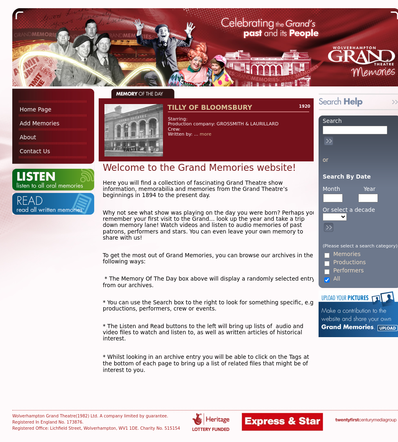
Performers (348, 270)
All (336, 279)
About (28, 137)
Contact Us (35, 151)
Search (332, 121)
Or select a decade (349, 210)
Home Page (35, 109)
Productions (349, 262)
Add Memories (39, 123)
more (206, 134)
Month (331, 189)
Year (369, 189)
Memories (346, 254)
